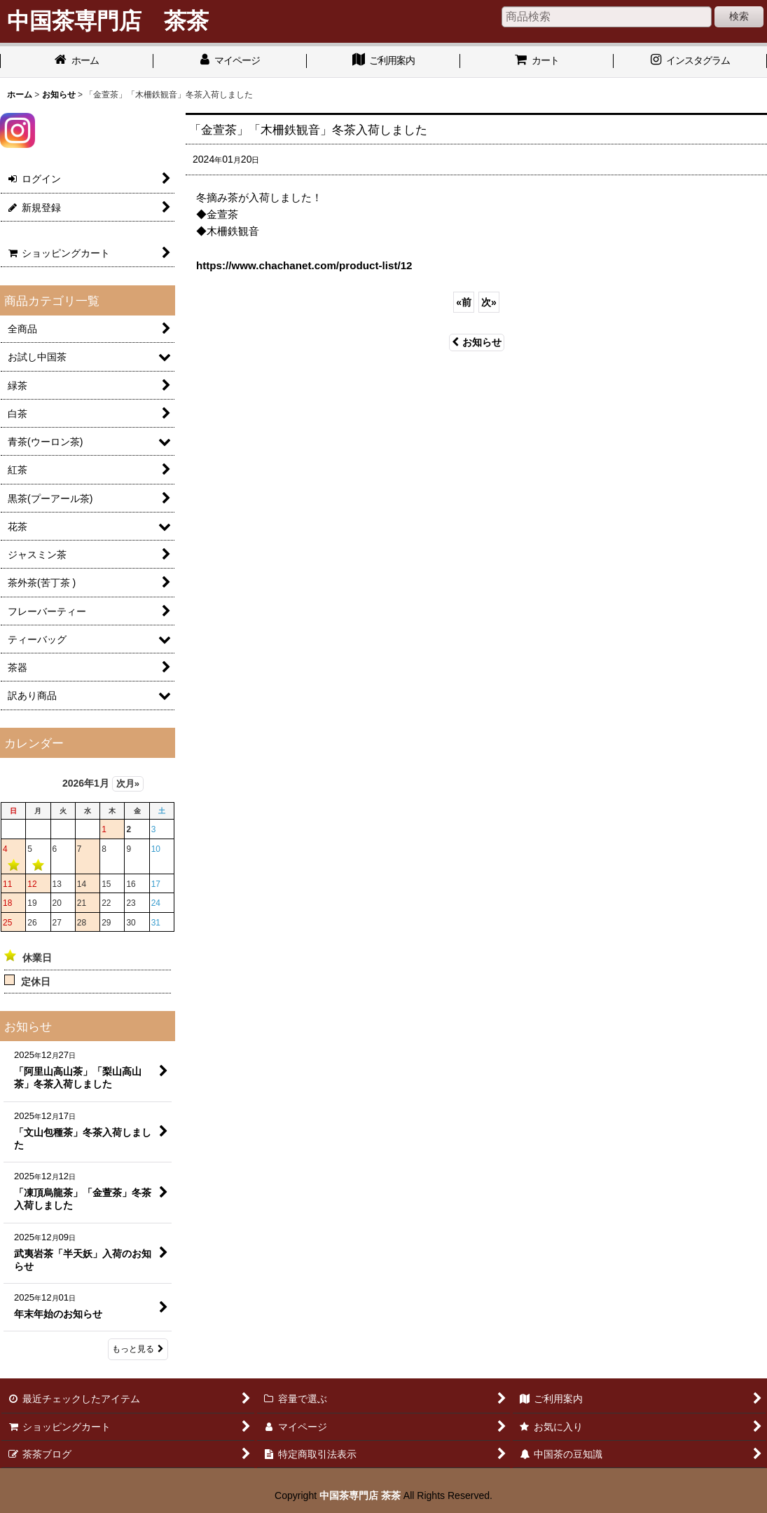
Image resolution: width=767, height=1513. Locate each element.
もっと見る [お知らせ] (138, 1349)
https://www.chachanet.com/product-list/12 (304, 265)
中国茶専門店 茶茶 (360, 1495)
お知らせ (477, 342)
